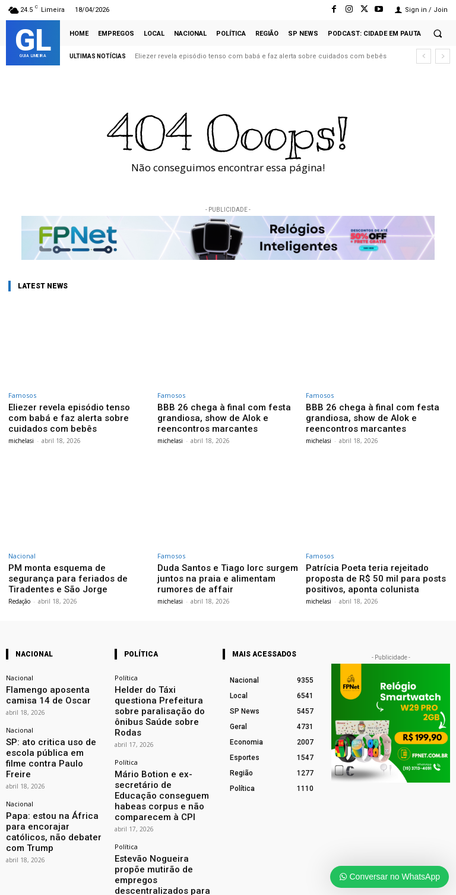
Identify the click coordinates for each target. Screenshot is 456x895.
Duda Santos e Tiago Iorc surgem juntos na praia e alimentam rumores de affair (226, 572)
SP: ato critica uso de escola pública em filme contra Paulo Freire (51, 734)
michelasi (21, 427)
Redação (19, 583)
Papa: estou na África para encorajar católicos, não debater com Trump (46, 788)
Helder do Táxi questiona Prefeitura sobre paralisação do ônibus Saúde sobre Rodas (162, 687)
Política (126, 669)
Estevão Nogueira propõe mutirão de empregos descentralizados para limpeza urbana (162, 808)
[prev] (423, 56)
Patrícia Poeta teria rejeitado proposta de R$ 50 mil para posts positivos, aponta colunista (374, 572)
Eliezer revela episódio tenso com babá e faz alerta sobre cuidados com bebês (261, 56)
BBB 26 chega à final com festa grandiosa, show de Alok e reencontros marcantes (227, 415)
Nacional (22, 551)
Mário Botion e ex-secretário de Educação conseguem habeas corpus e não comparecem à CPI (163, 746)
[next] (442, 56)
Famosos (22, 395)
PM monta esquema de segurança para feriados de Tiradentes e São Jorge (78, 567)
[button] (437, 33)
